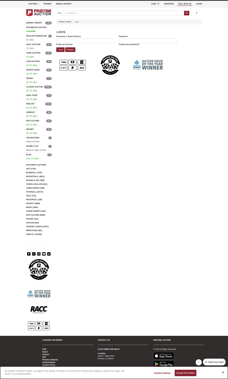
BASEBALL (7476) (34, 173)
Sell (44, 357)
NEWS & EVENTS (63, 4)
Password (123, 36)
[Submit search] (186, 13)
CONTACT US (104, 340)
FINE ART (30, 104)
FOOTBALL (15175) (34, 192)
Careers (45, 354)
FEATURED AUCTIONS (36, 165)
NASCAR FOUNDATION (36, 36)
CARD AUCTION (33, 53)
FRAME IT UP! (32, 146)
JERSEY (29, 78)
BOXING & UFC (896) (35, 180)
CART (155, 4)
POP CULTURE (32, 121)
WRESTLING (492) (34, 230)
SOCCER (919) (32, 223)
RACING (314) (32, 219)
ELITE (28, 155)
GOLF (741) (31, 196)
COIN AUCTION (33, 61)
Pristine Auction (65, 22)
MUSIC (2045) (32, 207)
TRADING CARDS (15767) (37, 227)
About (45, 352)
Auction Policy (48, 365)
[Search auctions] (123, 13)
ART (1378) (31, 169)
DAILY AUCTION (33, 44)
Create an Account (64, 44)
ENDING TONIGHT (34, 23)
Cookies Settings (162, 373)
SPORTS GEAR (33, 70)
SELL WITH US (184, 4)
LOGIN (199, 4)
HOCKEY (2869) (33, 203)
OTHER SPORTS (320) (36, 211)
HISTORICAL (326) (34, 200)
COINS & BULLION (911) (36, 184)
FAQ (44, 349)
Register (70, 50)
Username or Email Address (68, 36)
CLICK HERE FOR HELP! (109, 349)
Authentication (48, 362)
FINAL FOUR (31, 95)
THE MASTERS (32, 138)
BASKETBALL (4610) (35, 176)
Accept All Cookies (185, 373)
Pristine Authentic (50, 360)
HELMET (30, 129)
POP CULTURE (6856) (35, 215)
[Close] (223, 372)
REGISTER (169, 4)
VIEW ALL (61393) (34, 234)
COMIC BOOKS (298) (35, 188)
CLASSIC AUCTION (34, 87)
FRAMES (47, 4)
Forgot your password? (129, 44)
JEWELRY (30, 112)
